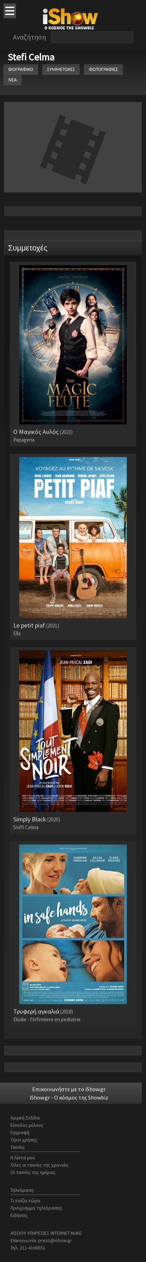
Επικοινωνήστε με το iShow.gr (68, 1089)
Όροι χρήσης (23, 1140)
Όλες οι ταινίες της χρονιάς (39, 1165)
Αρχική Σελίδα (25, 1118)
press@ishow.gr (55, 1240)
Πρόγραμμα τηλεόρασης (36, 1208)
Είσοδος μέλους (26, 1125)
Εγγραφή (19, 1132)
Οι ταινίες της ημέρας (33, 1172)
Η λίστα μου (22, 1157)
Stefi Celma (31, 57)
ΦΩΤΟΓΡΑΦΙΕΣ (103, 69)
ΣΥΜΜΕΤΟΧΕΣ (61, 69)
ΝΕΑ (12, 80)
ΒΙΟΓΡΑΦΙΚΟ (20, 69)
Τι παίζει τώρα (25, 1200)
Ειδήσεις (19, 1215)
